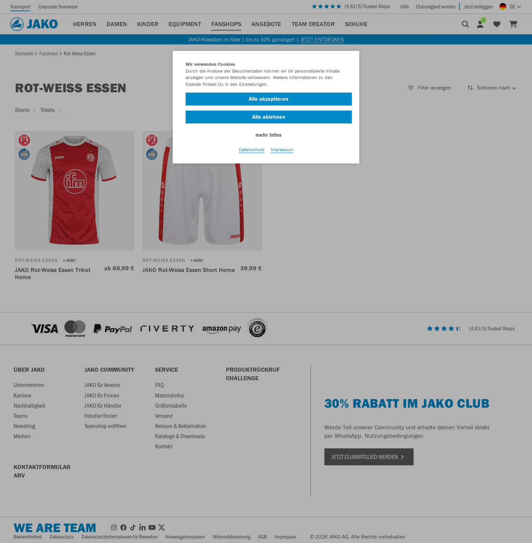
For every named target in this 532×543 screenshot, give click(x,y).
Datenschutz (251, 150)
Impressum (282, 150)
